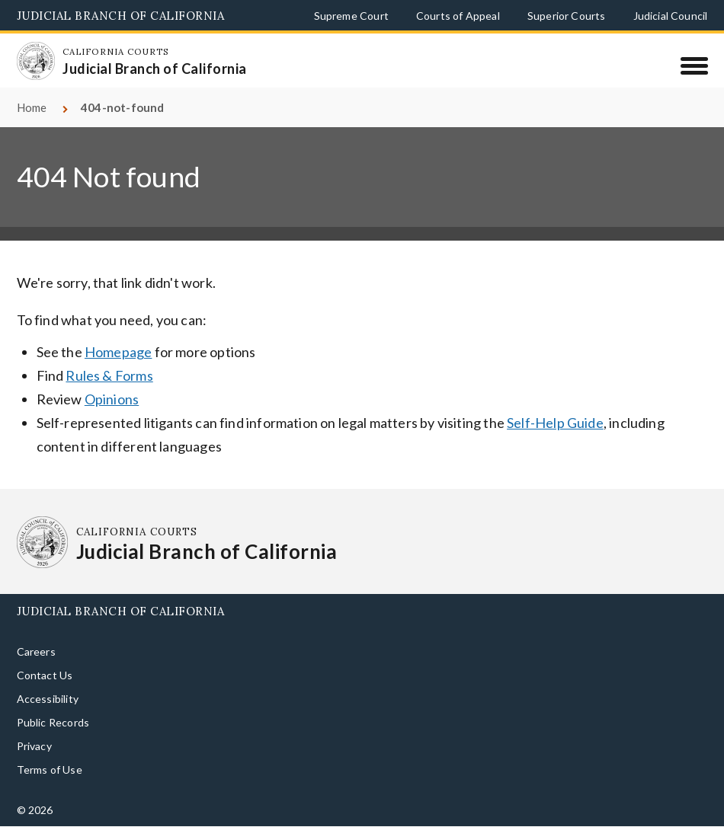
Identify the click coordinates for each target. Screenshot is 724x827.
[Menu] (694, 65)
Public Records (53, 722)
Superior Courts (566, 15)
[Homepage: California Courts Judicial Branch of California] (36, 61)
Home (32, 107)
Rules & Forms (109, 375)
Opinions (112, 399)
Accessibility (47, 698)
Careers (36, 651)
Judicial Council (670, 15)
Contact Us (45, 675)
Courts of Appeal (458, 15)
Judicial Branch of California (121, 15)
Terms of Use (49, 769)
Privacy (34, 745)
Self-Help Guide (555, 422)
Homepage (118, 351)
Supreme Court (351, 15)
